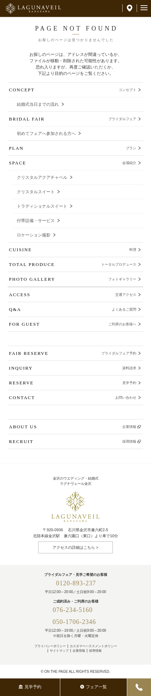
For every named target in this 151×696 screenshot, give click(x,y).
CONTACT (73, 397)
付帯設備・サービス (36, 220)
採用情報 (95, 650)
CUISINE (73, 249)
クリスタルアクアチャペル (42, 177)
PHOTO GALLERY (73, 279)
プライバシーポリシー (50, 646)
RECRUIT (73, 441)
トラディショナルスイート (42, 206)
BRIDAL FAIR (73, 119)
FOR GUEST (73, 324)
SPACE (73, 162)
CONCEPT (73, 89)
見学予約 (30, 686)
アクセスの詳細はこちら (74, 547)
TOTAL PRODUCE (73, 264)
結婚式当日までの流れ (38, 104)
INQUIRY (73, 368)
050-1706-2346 (74, 621)
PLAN (73, 148)
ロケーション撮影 (33, 235)
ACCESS (73, 294)
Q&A (73, 309)
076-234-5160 (76, 609)
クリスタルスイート (36, 191)
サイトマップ (59, 650)
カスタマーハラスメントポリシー (93, 646)
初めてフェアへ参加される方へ (46, 133)
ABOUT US (73, 426)
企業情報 (79, 650)
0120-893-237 (76, 583)
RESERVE (73, 382)
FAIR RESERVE (73, 353)
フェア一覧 (93, 686)
